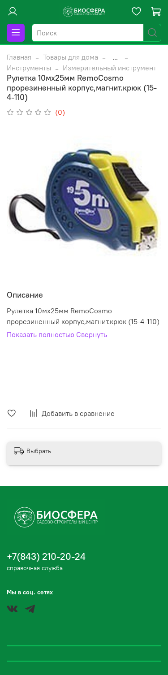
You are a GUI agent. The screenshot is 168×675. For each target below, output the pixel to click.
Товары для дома (70, 56)
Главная (19, 56)
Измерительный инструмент (109, 67)
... (115, 57)
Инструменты (29, 67)
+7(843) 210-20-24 (46, 556)
